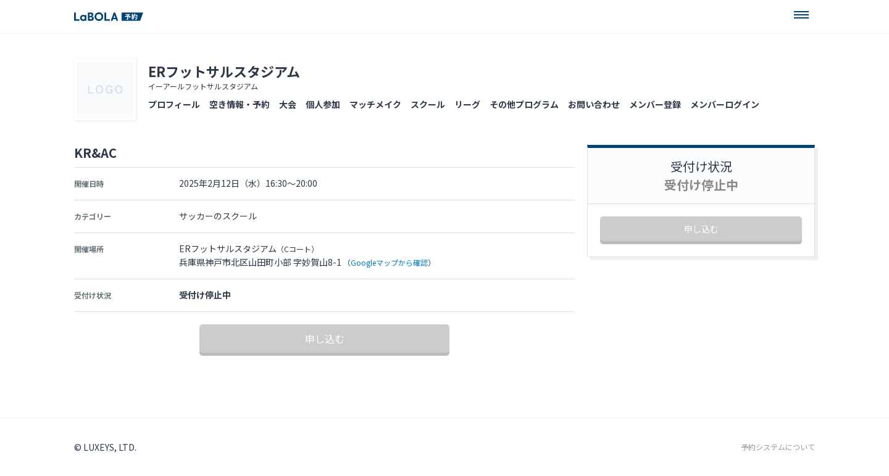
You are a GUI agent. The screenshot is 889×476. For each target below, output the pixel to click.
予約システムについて (778, 447)
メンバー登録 (655, 104)
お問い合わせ (594, 104)
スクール (428, 104)
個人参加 (323, 104)
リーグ (467, 104)
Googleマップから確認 (389, 262)
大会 (287, 104)
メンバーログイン (724, 104)
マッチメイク (375, 104)
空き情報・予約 (239, 104)
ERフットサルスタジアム (224, 71)
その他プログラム (524, 104)
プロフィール (174, 104)
